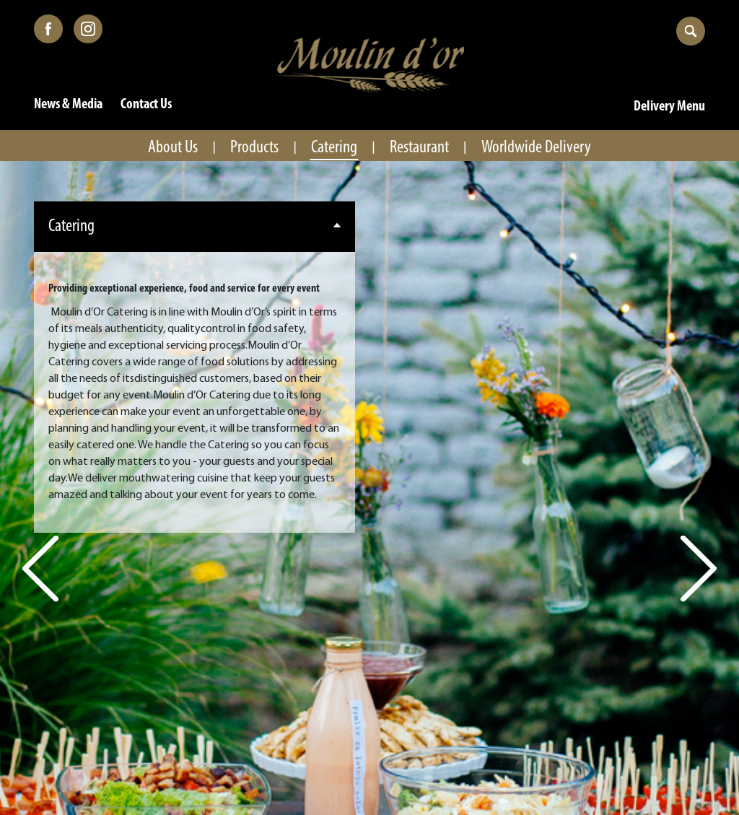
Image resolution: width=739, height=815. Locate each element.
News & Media (68, 104)
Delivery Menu (669, 107)
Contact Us (146, 104)
